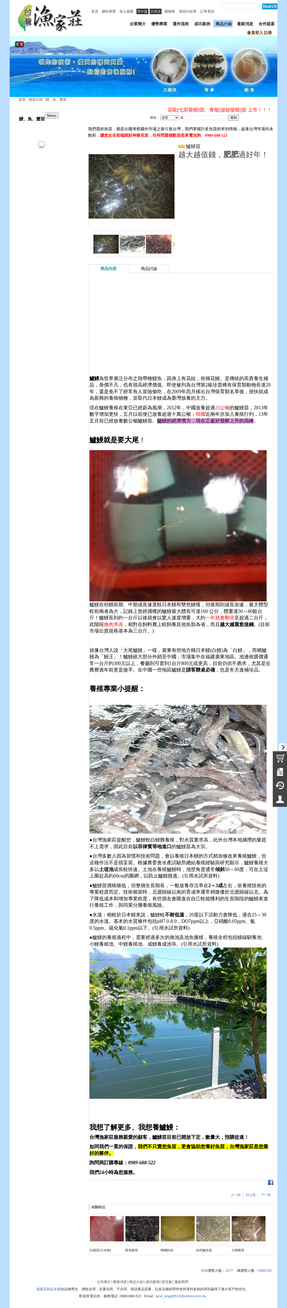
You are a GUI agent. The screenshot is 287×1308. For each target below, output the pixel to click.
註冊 (268, 33)
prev (15, 72)
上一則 (235, 1195)
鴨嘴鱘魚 (167, 1250)
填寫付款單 (188, 11)
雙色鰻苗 (131, 1250)
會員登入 (255, 33)
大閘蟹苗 (237, 1250)
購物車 (170, 11)
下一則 (266, 1195)
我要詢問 (192, 163)
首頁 (22, 99)
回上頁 (251, 1195)
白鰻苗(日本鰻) (100, 1250)
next (272, 72)
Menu (51, 115)
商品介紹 (36, 99)
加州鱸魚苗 (204, 1250)
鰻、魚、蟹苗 (56, 99)
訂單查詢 (207, 11)
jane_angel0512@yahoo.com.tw (181, 1296)
